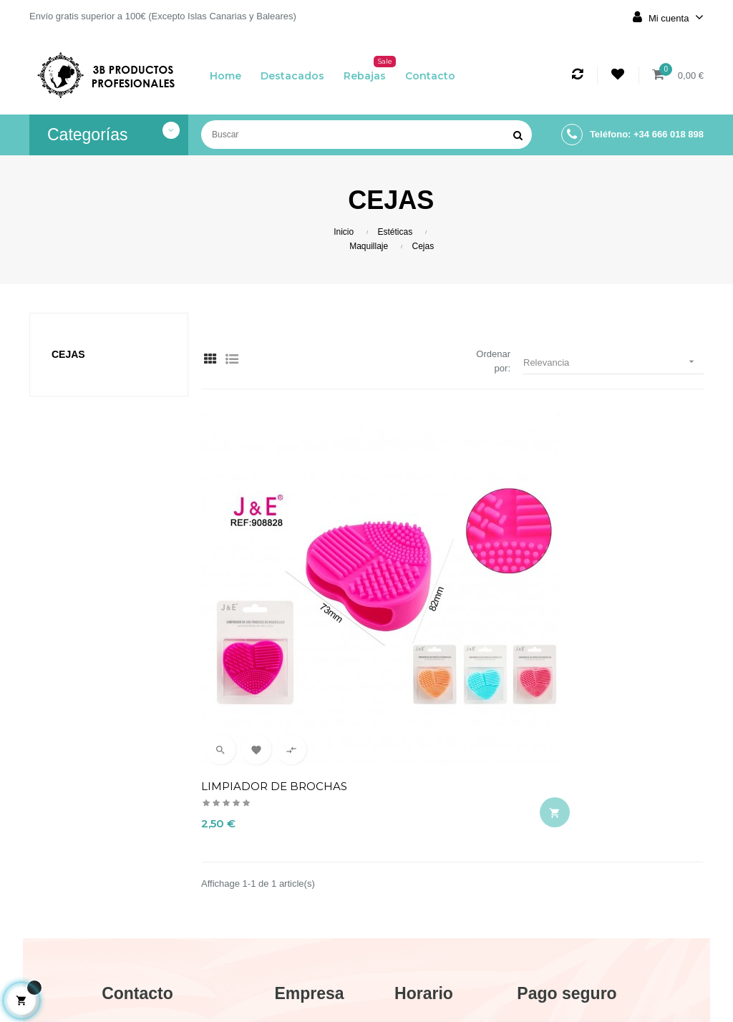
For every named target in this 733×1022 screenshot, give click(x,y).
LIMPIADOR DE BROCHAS (274, 587)
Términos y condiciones (309, 907)
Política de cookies (309, 946)
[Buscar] (366, 134)
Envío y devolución (309, 844)
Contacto (309, 977)
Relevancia (613, 361)
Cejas (68, 354)
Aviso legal (309, 876)
